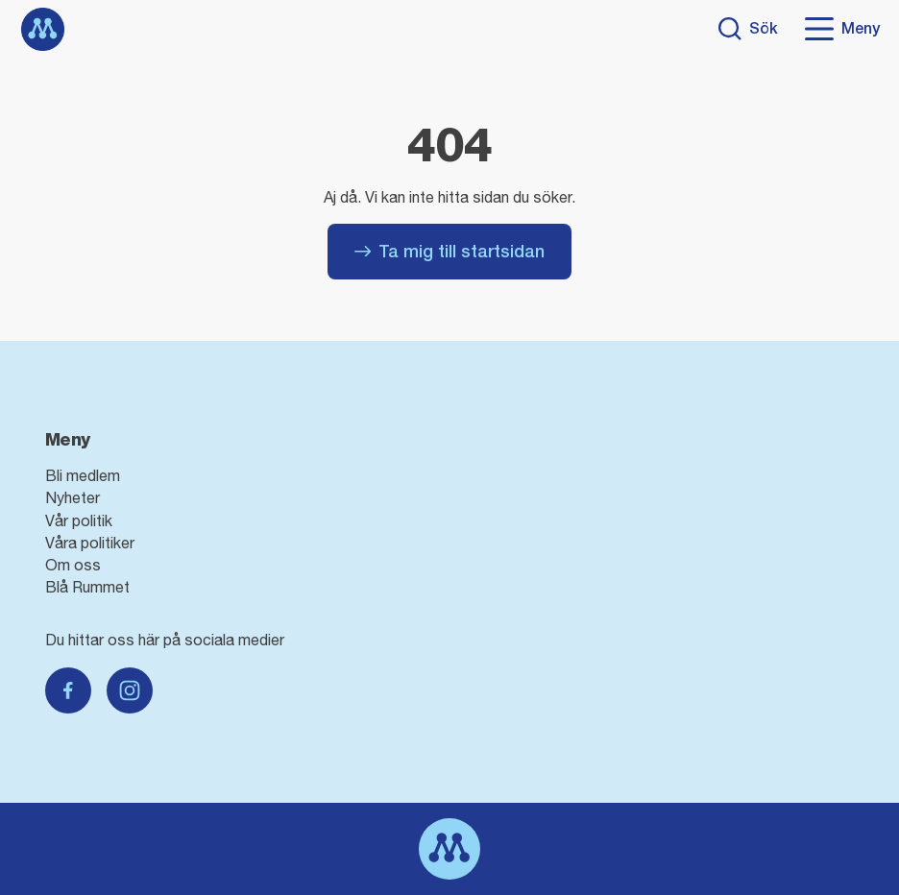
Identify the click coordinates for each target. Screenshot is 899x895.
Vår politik (78, 520)
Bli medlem (82, 475)
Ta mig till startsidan (449, 251)
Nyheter (72, 497)
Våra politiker (89, 542)
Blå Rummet (87, 586)
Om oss (73, 564)
